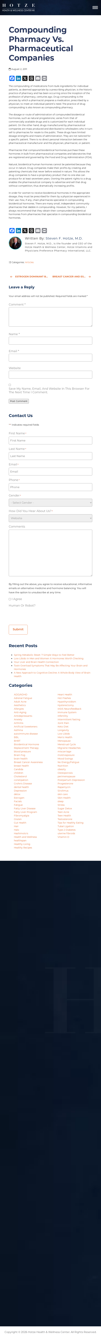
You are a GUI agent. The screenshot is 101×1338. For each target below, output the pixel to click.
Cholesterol (20, 776)
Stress (61, 804)
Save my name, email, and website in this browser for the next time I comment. (49, 390)
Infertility (63, 715)
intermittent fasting (69, 719)
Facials (18, 801)
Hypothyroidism (67, 701)
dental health (21, 787)
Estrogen (19, 797)
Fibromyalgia (21, 815)
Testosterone (65, 819)
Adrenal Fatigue (23, 698)
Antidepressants (23, 715)
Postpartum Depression (71, 780)
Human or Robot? (22, 605)
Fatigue (18, 804)
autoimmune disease (26, 733)
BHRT (17, 740)
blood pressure (22, 751)
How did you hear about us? (31, 511)
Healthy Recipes (23, 847)
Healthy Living (22, 844)
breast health (21, 765)
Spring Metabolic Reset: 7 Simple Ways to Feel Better (44, 654)
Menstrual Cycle (67, 744)
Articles (29, 262)
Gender (15, 495)
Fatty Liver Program (25, 812)
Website (15, 368)
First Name (17, 433)
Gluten (18, 819)
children (18, 772)
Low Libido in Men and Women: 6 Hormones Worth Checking (49, 658)
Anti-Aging (20, 712)
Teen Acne (63, 812)
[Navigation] (95, 7)
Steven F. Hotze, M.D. (64, 238)
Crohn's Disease (23, 783)
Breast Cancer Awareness (28, 762)
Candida (18, 769)
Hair (16, 826)
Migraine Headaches (69, 748)
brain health (21, 758)
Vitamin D (63, 837)
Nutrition (63, 765)
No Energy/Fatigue (68, 762)
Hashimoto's (21, 833)
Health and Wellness (25, 837)
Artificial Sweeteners (25, 726)
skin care (63, 794)
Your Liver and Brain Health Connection (36, 662)
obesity (62, 769)
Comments (17, 526)
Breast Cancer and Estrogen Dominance (72, 276)
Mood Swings (65, 758)
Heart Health (65, 694)
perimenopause (66, 776)
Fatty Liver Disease (24, 808)
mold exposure (66, 755)
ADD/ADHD (20, 694)
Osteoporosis (65, 772)
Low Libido (64, 733)
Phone (14, 480)
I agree (17, 599)
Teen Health (64, 815)
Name (14, 334)
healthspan (20, 840)
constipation (21, 780)
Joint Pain (63, 723)
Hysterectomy (66, 705)
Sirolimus (63, 790)
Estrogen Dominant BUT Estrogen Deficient (29, 276)
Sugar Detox (65, 808)
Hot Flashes (64, 698)
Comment (17, 304)
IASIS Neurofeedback (69, 708)
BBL (16, 737)
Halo (16, 829)
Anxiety (18, 719)
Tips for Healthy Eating (71, 822)
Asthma (18, 730)
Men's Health (65, 737)
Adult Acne (20, 701)
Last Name (17, 449)
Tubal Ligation (66, 826)
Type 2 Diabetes (67, 829)
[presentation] (33, 615)
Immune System (67, 712)
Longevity (63, 730)
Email (14, 351)
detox (17, 794)
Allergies (19, 708)
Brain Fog (19, 755)
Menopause (64, 740)
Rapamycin (64, 787)
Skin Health (64, 797)
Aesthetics (20, 705)
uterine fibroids (66, 833)
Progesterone (65, 783)
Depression (20, 790)
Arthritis (18, 723)
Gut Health (20, 822)
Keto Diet (63, 726)
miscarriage (64, 751)
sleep (60, 801)
